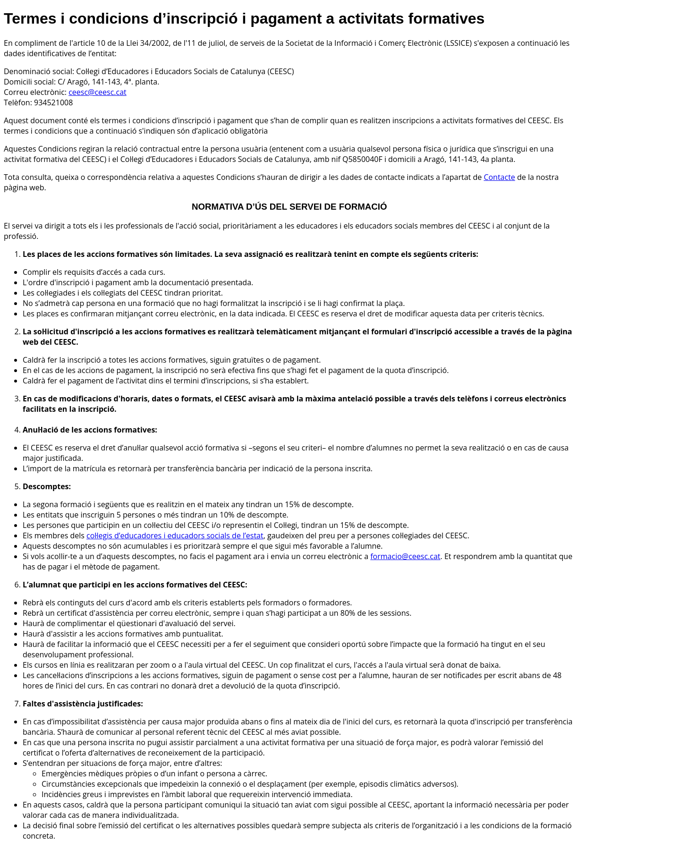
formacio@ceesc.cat (405, 556)
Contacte (499, 177)
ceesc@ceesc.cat (97, 92)
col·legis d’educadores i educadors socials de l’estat (175, 535)
